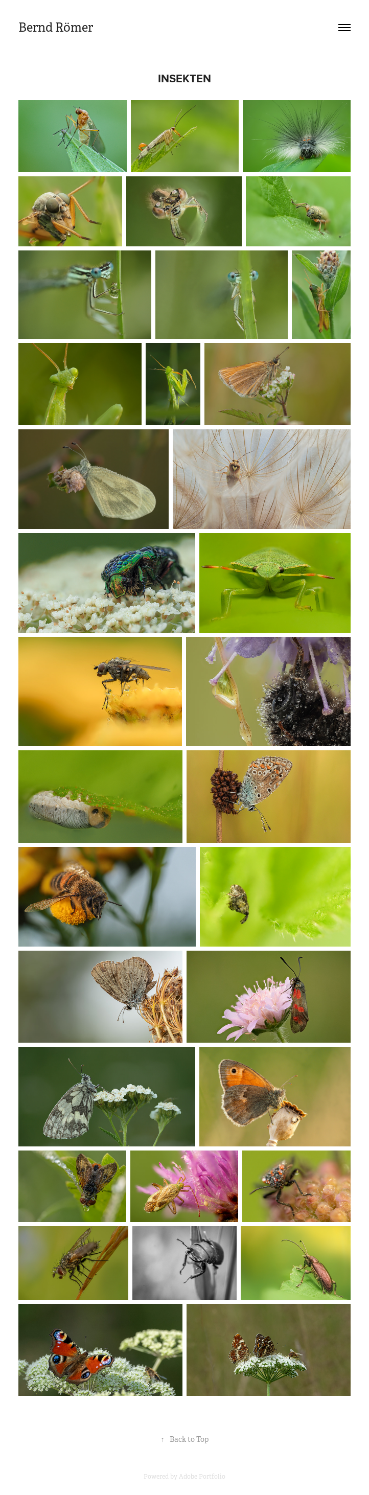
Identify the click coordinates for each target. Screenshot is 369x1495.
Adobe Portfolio (202, 1477)
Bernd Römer (55, 27)
